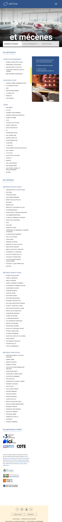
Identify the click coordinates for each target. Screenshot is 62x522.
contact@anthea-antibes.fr (47, 517)
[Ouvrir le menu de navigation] (56, 4)
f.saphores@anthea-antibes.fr (45, 72)
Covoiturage (22, 512)
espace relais (24, 509)
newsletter (37, 509)
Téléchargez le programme (42, 514)
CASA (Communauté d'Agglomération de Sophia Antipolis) (14, 456)
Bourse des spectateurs (36, 512)
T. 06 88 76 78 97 (41, 70)
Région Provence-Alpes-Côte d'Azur (14, 461)
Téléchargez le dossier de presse (22, 514)
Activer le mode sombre (31, 519)
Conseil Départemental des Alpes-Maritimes (15, 459)
